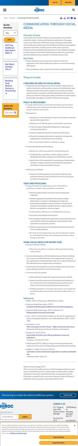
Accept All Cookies (58, 444)
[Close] (75, 426)
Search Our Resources (8, 107)
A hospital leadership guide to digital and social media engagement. (50, 307)
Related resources (8, 26)
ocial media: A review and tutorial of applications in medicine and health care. (51, 353)
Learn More (68, 395)
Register (68, 2)
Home (6, 18)
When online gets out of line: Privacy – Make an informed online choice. (51, 327)
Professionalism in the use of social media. (41, 312)
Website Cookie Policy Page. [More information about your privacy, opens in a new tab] (18, 434)
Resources (12, 18)
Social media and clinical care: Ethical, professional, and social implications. (48, 336)
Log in (55, 2)
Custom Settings (58, 438)
